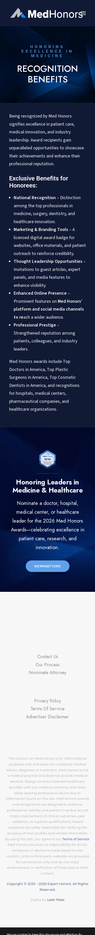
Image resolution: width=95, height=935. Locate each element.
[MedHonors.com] (47, 13)
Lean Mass (55, 900)
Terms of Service (75, 839)
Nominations (47, 566)
